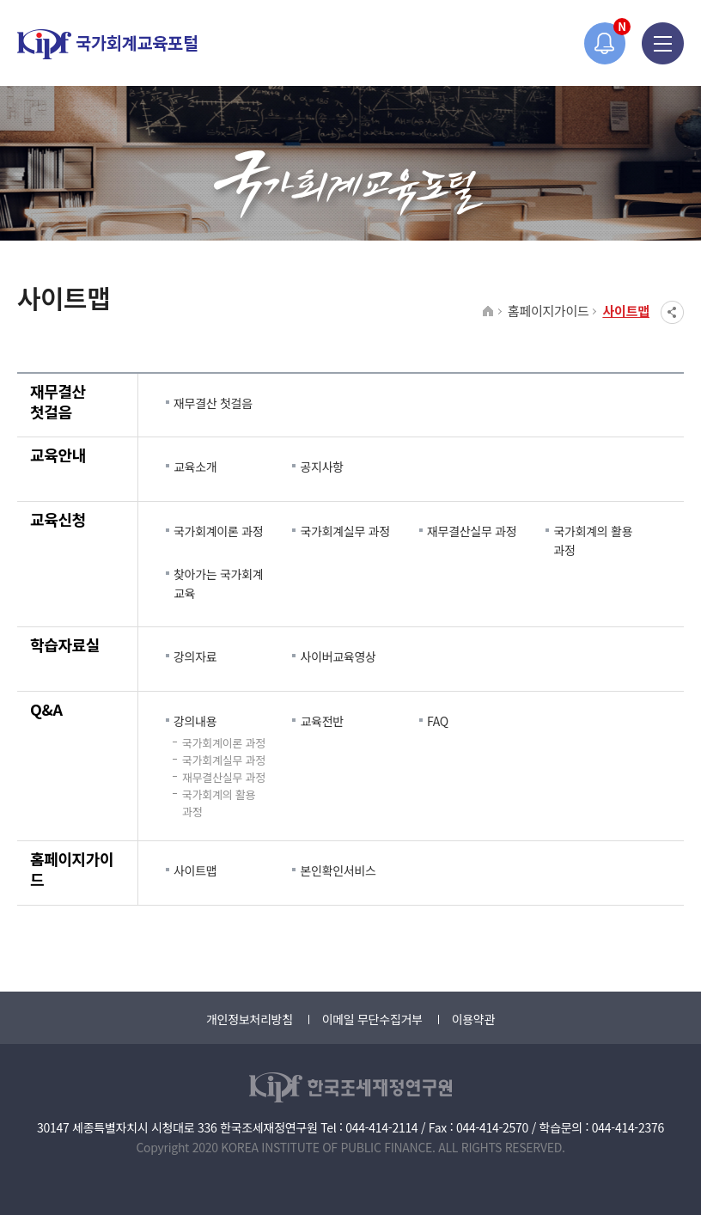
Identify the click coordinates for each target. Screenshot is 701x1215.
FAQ (437, 721)
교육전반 (321, 721)
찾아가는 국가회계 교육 (218, 583)
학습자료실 (65, 644)
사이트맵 (625, 311)
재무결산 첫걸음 (58, 401)
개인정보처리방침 (249, 1019)
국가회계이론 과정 (218, 531)
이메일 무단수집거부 (372, 1019)
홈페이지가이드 (548, 311)
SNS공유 (672, 312)
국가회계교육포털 (107, 44)
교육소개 (195, 466)
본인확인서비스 (337, 870)
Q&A (46, 709)
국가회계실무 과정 (344, 531)
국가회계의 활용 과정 (592, 540)
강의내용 (195, 721)
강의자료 (195, 656)
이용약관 (473, 1019)
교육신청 (58, 519)
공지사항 (321, 466)
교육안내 (58, 454)
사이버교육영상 (337, 656)
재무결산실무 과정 (471, 531)
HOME (488, 312)
